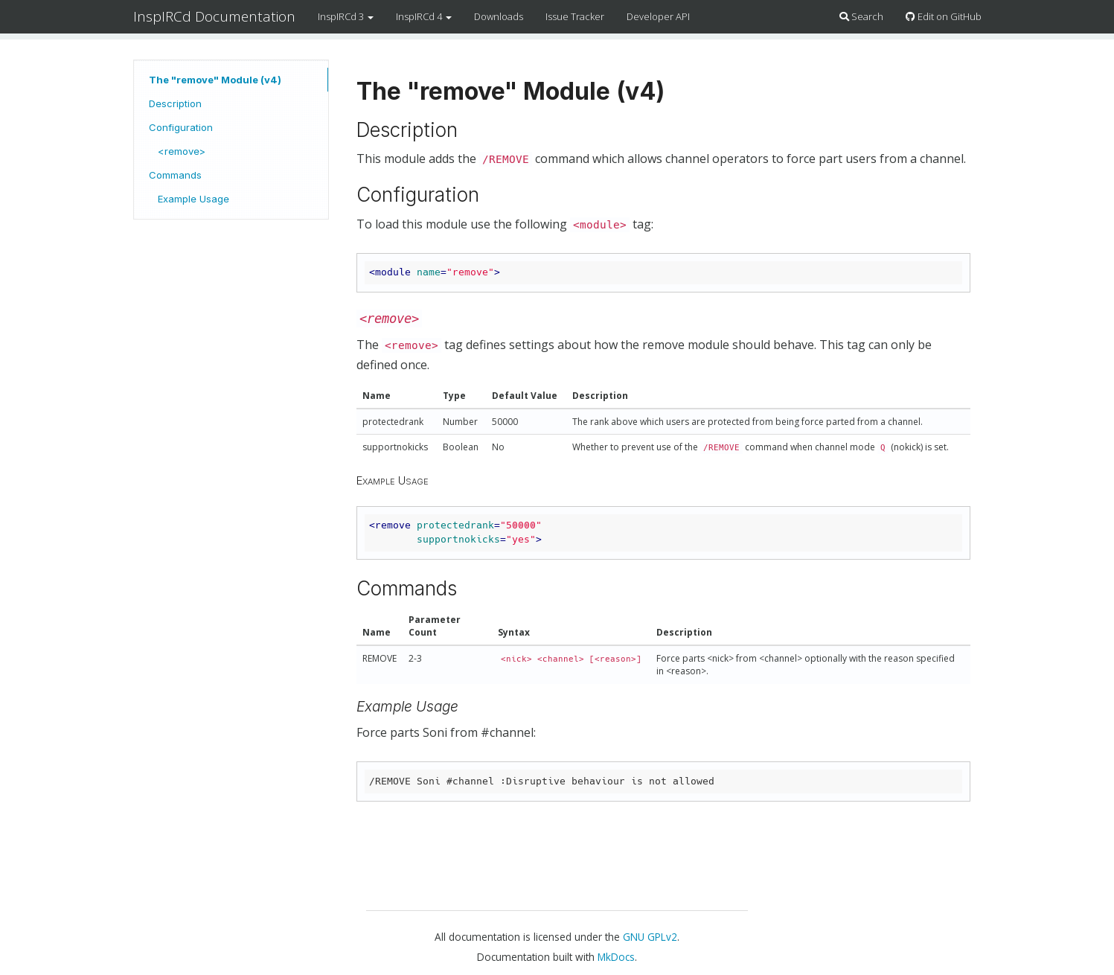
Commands (175, 175)
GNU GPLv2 (650, 937)
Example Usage (193, 199)
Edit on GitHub (944, 16)
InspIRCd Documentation (214, 16)
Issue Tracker (574, 16)
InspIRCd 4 (424, 16)
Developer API (658, 16)
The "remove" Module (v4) (215, 80)
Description (175, 103)
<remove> (181, 151)
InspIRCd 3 (346, 16)
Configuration (181, 127)
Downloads (498, 16)
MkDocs (616, 957)
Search (861, 16)
